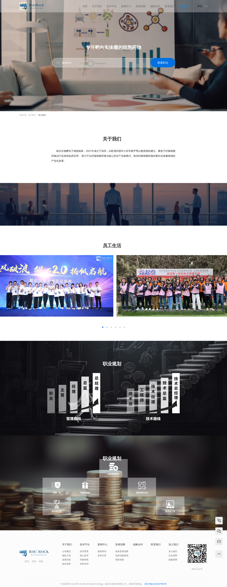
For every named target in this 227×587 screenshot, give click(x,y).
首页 (85, 6)
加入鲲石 (42, 115)
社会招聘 (173, 555)
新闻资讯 (102, 551)
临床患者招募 (121, 551)
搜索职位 (162, 64)
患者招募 (141, 6)
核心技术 (84, 555)
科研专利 (84, 563)
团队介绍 (66, 555)
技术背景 (84, 551)
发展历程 (66, 559)
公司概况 (66, 551)
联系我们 (170, 6)
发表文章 (102, 555)
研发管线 (119, 559)
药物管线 (84, 559)
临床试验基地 (121, 555)
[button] (102, 327)
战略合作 (155, 6)
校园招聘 (173, 559)
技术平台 (112, 6)
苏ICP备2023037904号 (155, 583)
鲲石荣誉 (66, 563)
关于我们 (97, 6)
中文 (200, 6)
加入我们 (184, 6)
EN (206, 6)
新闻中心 (126, 6)
